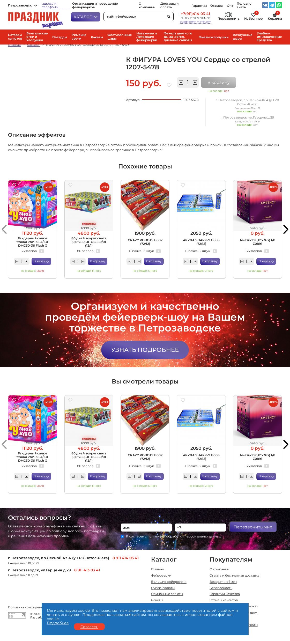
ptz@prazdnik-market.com (195, 21)
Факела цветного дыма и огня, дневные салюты (178, 37)
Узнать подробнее (145, 349)
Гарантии (199, 6)
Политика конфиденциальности (34, 607)
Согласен (89, 626)
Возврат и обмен (223, 582)
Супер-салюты (163, 588)
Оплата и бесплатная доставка (234, 575)
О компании (147, 5)
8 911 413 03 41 (87, 570)
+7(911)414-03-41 (195, 14)
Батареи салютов (15, 36)
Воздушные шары (242, 36)
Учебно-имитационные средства (269, 37)
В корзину (218, 82)
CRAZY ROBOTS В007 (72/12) (145, 242)
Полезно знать (244, 5)
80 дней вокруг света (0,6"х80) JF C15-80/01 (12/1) (88, 242)
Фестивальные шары (119, 36)
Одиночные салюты (167, 594)
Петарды (59, 37)
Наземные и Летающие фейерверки (146, 37)
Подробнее (58, 623)
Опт (230, 6)
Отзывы (216, 6)
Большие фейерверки (169, 582)
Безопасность (221, 588)
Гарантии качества (225, 594)
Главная (14, 45)
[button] (4, 229)
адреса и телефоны (50, 5)
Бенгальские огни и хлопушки (37, 37)
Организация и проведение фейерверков (95, 5)
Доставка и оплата (169, 5)
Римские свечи (79, 36)
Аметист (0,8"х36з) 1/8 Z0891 (257, 242)
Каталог (86, 16)
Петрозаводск (23, 5)
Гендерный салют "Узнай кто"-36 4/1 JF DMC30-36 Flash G (32, 242)
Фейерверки (161, 575)
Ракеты (97, 37)
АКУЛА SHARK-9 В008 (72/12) (201, 242)
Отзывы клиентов (224, 600)
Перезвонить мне (253, 526)
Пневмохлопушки (213, 37)
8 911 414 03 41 (126, 558)
